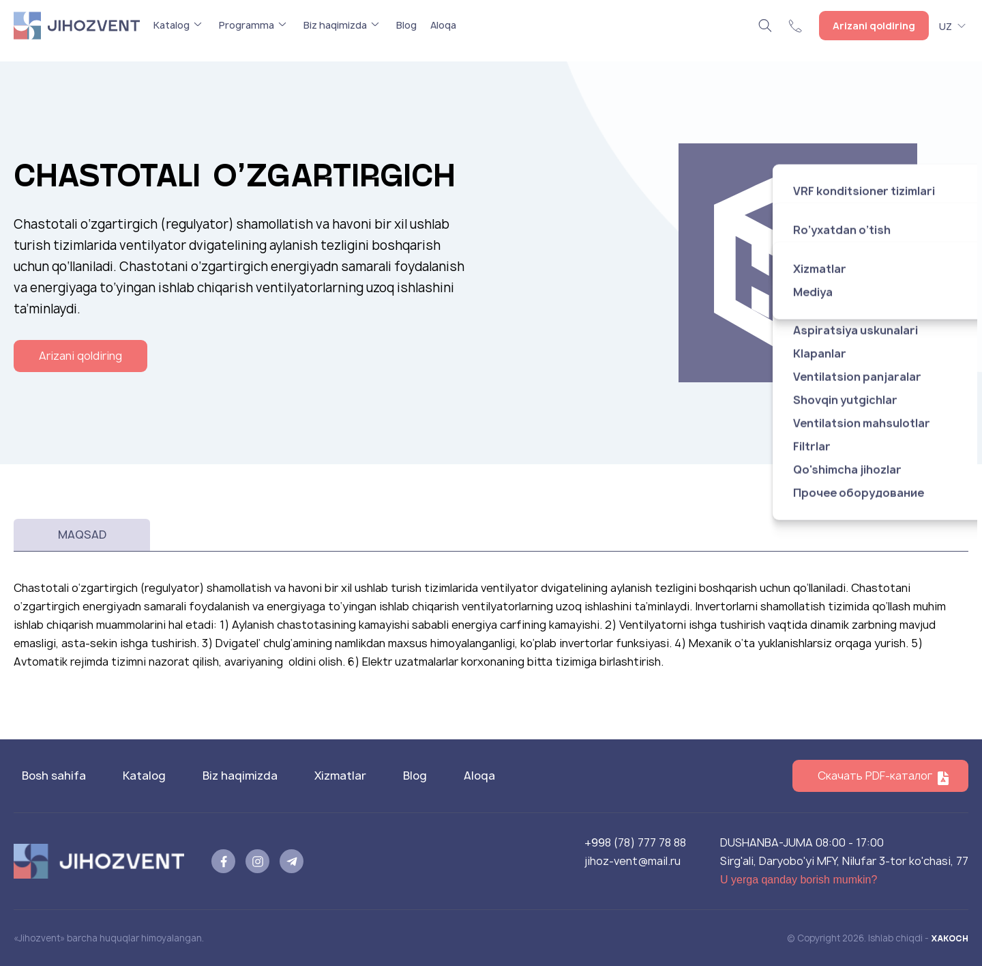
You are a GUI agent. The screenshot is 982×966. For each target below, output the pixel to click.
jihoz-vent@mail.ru (632, 860)
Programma (246, 24)
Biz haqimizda (335, 24)
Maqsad (82, 534)
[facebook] (223, 861)
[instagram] (257, 861)
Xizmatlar (340, 775)
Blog (406, 24)
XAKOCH (949, 938)
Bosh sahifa (54, 775)
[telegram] (291, 861)
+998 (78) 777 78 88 (635, 842)
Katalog (171, 24)
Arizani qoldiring (874, 25)
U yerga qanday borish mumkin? (798, 879)
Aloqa (443, 24)
